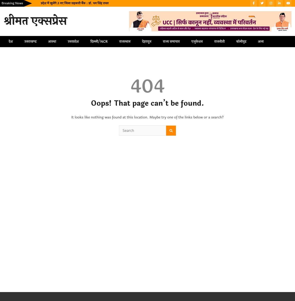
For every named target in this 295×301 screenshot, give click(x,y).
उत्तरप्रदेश (73, 41)
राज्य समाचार (171, 41)
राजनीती (219, 41)
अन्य (261, 41)
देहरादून (146, 41)
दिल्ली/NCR (99, 41)
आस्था (52, 41)
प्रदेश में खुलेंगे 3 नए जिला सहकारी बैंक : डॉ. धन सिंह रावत (74, 3)
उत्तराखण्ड (30, 41)
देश (11, 41)
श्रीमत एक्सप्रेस (35, 21)
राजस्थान (124, 41)
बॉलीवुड (241, 41)
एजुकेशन (197, 41)
